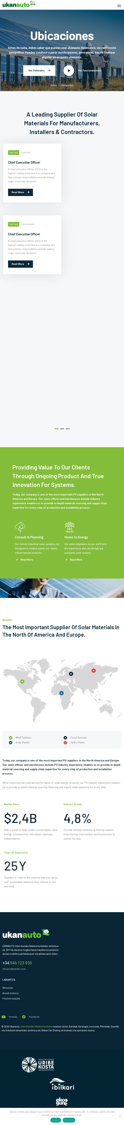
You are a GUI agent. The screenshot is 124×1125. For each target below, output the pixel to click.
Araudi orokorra (10, 993)
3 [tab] (68, 428)
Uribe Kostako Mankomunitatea (37, 1026)
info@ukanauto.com (14, 969)
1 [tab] (56, 428)
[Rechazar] (120, 1116)
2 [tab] (62, 428)
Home (54, 85)
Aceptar (56, 1120)
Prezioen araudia (11, 998)
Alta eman (7, 988)
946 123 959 (17, 963)
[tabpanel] (31, 175)
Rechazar (69, 1120)
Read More (20, 192)
